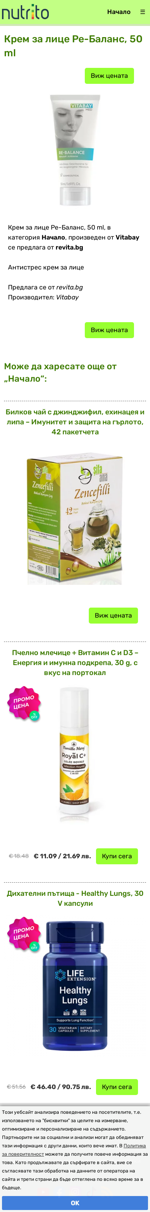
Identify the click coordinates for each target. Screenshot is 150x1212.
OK (75, 1203)
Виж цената (109, 75)
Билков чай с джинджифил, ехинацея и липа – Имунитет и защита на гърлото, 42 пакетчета (75, 422)
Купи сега (117, 856)
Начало (118, 12)
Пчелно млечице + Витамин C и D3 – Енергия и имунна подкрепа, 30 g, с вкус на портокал (75, 662)
